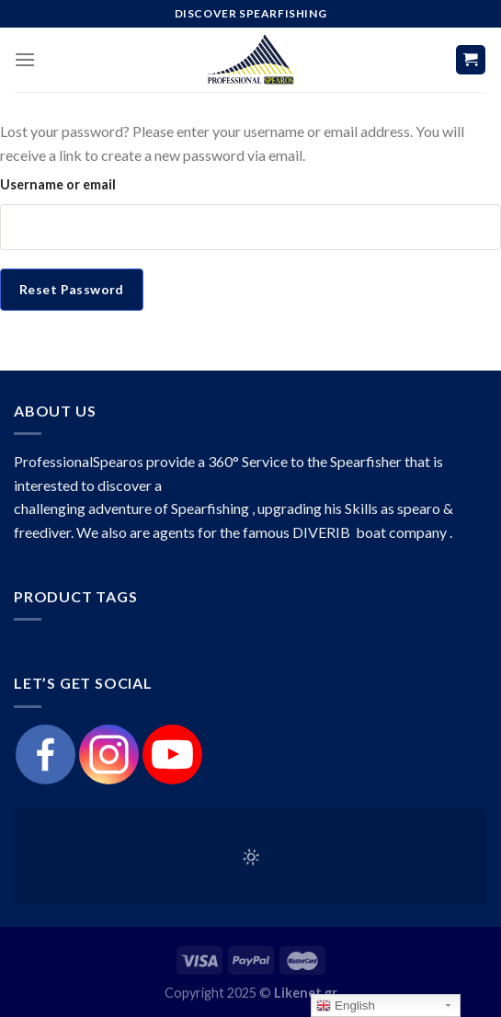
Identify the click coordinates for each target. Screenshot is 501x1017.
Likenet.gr (305, 992)
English (345, 1006)
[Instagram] (109, 754)
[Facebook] (45, 754)
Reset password (71, 289)
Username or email (58, 184)
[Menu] (25, 59)
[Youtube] (172, 754)
